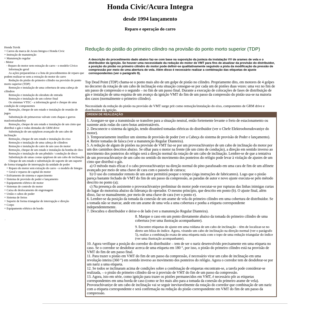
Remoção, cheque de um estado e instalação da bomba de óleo (46, 149)
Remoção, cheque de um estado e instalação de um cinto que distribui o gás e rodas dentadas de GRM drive (42, 126)
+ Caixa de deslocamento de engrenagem (28, 190)
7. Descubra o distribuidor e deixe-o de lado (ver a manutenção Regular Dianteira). (147, 211)
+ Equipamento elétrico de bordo (23, 208)
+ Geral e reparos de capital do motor (28, 171)
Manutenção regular (18, 58)
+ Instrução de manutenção (20, 54)
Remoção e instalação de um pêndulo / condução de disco (43, 153)
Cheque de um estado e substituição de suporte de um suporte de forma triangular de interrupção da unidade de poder (43, 162)
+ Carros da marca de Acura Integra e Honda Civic (34, 51)
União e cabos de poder (21, 193)
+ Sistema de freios (15, 197)
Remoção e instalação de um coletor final (33, 98)
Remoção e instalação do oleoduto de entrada (36, 95)
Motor (10, 62)
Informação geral (19, 69)
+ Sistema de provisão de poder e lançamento (31, 179)
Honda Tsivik (12, 47)
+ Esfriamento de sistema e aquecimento (28, 175)
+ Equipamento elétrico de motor (24, 182)
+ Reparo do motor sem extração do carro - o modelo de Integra (44, 168)
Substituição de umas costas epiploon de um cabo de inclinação (46, 157)
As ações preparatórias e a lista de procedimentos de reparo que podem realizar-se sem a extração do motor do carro (44, 74)
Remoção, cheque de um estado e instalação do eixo (40, 139)
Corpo (10, 204)
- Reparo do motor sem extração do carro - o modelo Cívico (42, 65)
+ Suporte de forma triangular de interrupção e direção (36, 201)
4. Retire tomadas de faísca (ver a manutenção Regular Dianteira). (135, 141)
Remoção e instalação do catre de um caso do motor (40, 146)
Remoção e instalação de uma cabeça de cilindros (38, 142)
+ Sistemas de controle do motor (23, 186)
